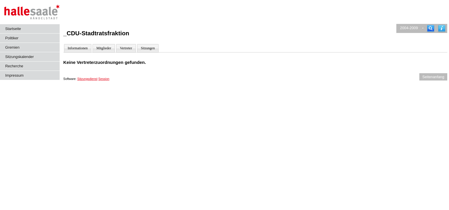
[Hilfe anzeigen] (441, 28)
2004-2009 (409, 28)
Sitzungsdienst (87, 78)
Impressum (14, 75)
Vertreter (126, 48)
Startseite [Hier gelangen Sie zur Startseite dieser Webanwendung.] (13, 29)
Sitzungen (148, 48)
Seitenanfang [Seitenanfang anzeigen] (433, 77)
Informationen (78, 48)
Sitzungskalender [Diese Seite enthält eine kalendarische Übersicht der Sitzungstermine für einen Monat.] (19, 57)
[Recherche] (430, 28)
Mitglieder (103, 48)
